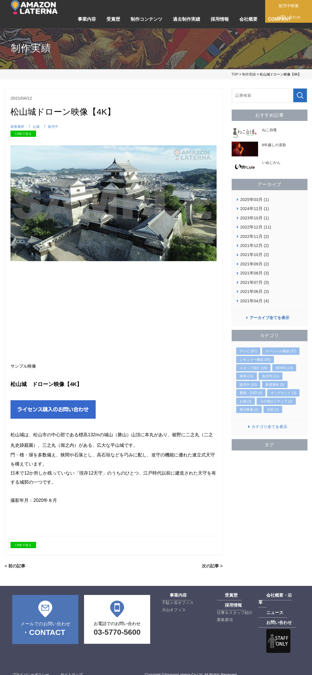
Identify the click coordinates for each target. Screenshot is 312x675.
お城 (37, 126)
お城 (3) (246, 397)
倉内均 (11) (270, 372)
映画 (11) (247, 372)
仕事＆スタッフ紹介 (235, 612)
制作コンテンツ (146, 19)
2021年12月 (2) (253, 243)
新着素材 (18, 126)
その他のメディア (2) (276, 397)
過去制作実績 (186, 19)
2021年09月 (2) (253, 261)
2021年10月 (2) (253, 252)
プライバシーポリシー (30, 667)
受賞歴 (113, 19)
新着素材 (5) (274, 380)
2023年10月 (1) (253, 217)
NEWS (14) (284, 364)
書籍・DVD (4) (251, 389)
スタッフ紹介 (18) (253, 364)
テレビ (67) (248, 347)
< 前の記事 (14, 565)
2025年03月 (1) (253, 199)
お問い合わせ (270, 615)
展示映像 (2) (249, 405)
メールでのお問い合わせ (45, 623)
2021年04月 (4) (253, 296)
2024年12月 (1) (253, 208)
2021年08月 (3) (253, 270)
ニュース (266, 605)
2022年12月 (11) (255, 225)
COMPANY (279, 19)
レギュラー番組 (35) (255, 355)
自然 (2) (273, 405)
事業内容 (87, 19)
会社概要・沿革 (272, 595)
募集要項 (225, 619)
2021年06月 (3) (253, 288)
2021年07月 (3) (253, 278)
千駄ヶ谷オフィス (178, 602)
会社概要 (248, 19)
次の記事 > (213, 565)
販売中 (55, 126)
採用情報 (220, 19)
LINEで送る (23, 133)
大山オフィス (174, 609)
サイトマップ (71, 667)
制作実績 (249, 74)
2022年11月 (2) (253, 234)
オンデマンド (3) (283, 389)
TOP (234, 74)
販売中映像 (291, 5)
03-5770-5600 (117, 632)
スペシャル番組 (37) (280, 347)
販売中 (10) (248, 380)
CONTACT (47, 632)
